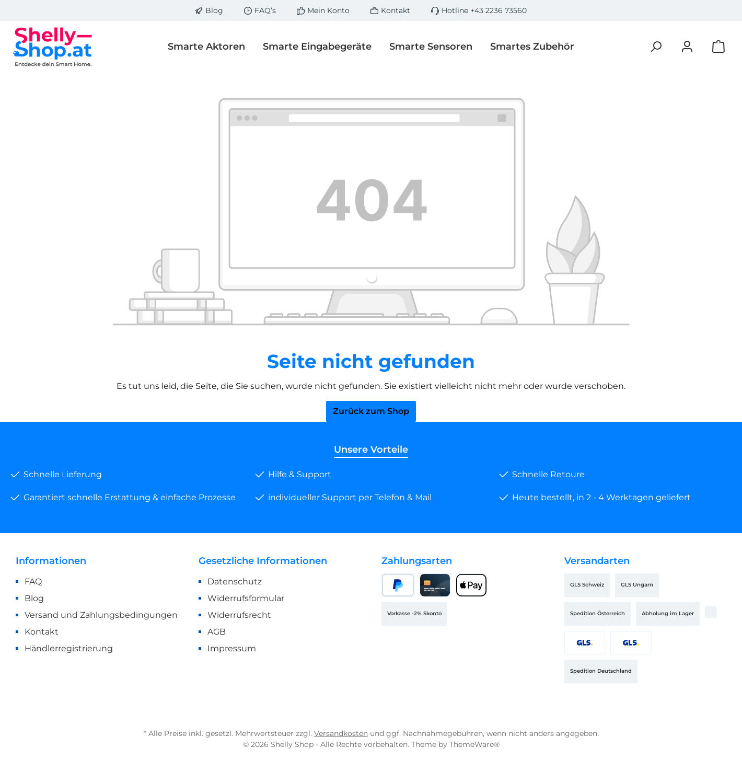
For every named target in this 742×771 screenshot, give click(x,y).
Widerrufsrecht (239, 615)
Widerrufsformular (245, 598)
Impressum (231, 648)
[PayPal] (397, 585)
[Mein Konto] (687, 46)
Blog (214, 10)
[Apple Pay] (471, 585)
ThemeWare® (474, 744)
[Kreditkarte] (435, 585)
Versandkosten (341, 733)
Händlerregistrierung (69, 648)
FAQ (33, 581)
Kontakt (395, 10)
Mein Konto (328, 10)
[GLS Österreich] (584, 642)
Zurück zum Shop (371, 411)
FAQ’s (265, 10)
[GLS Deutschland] (630, 642)
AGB (216, 632)
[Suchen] (656, 46)
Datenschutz (234, 581)
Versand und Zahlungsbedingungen (101, 615)
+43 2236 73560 (498, 10)
